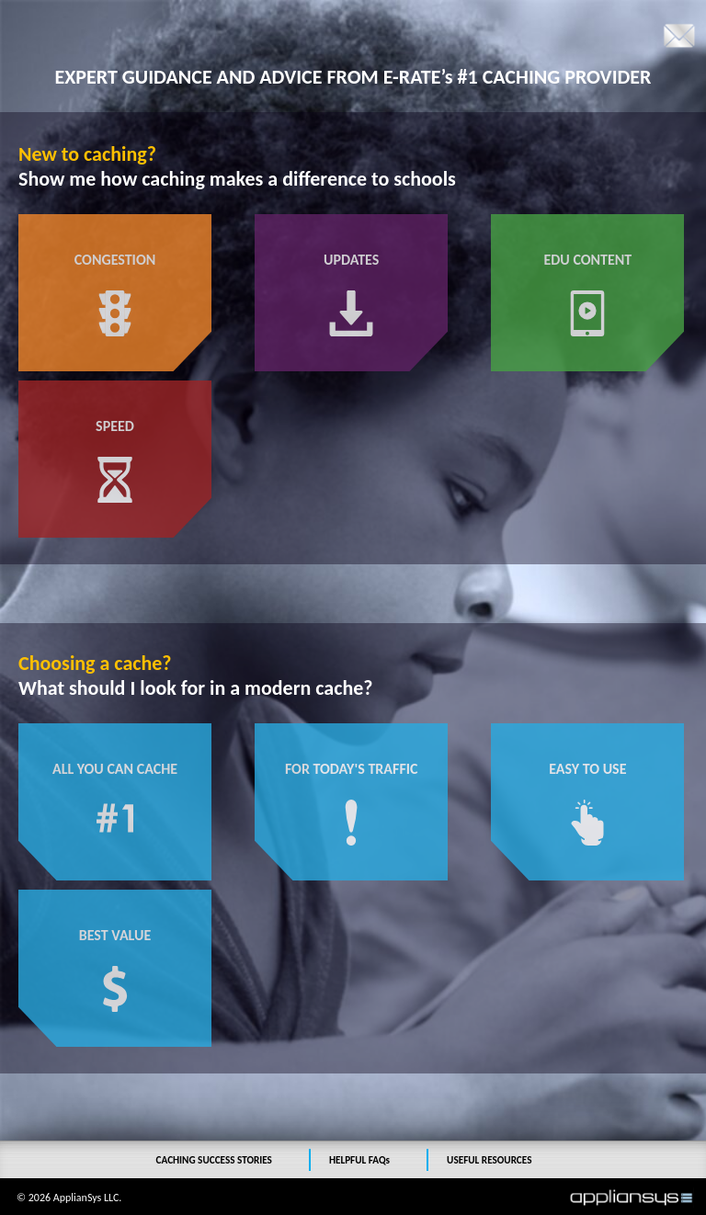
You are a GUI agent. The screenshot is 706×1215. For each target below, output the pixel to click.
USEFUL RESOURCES (489, 1159)
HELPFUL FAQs (359, 1159)
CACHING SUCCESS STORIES (214, 1159)
